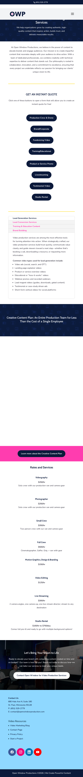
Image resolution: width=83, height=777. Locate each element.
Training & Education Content (26, 226)
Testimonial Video (41, 186)
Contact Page (16, 729)
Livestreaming (41, 174)
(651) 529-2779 (18, 708)
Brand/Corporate (41, 129)
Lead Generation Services (25, 218)
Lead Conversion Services (25, 222)
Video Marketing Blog (20, 725)
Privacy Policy (16, 734)
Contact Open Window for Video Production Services (41, 675)
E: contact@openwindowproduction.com (26, 711)
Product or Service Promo (41, 163)
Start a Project (16, 738)
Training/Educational (41, 151)
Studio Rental (41, 197)
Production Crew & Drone (41, 117)
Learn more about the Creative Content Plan (41, 453)
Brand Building (20, 230)
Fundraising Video (41, 140)
